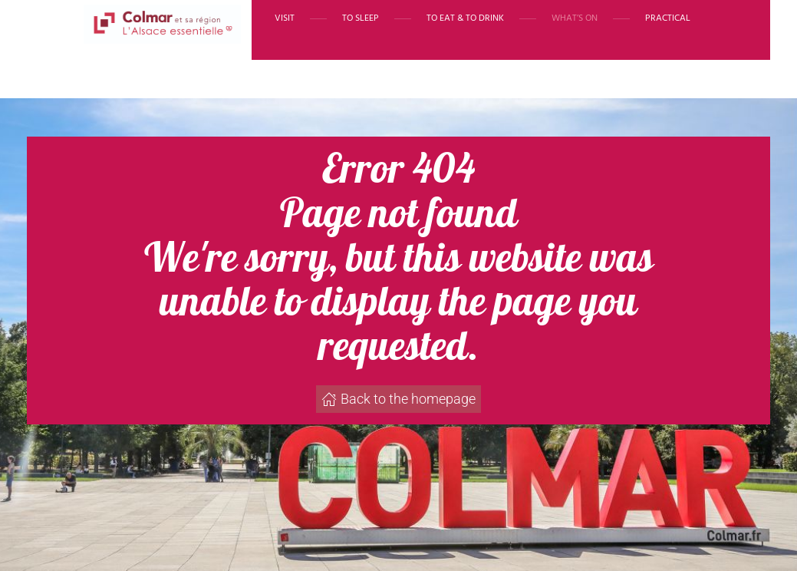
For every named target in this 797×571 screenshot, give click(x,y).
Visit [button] (285, 18)
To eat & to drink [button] (465, 18)
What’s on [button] (575, 18)
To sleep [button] (360, 18)
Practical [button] (667, 18)
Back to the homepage (398, 399)
